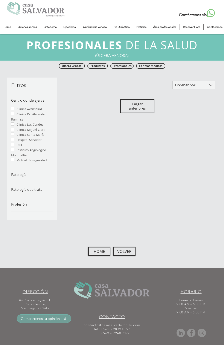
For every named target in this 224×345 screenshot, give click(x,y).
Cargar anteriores (137, 106)
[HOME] (99, 251)
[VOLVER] (124, 251)
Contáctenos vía (193, 14)
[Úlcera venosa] (72, 66)
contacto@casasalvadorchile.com (112, 325)
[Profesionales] (122, 66)
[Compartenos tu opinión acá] (44, 318)
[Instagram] (202, 333)
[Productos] (97, 66)
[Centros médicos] (150, 66)
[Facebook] (191, 333)
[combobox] (193, 85)
